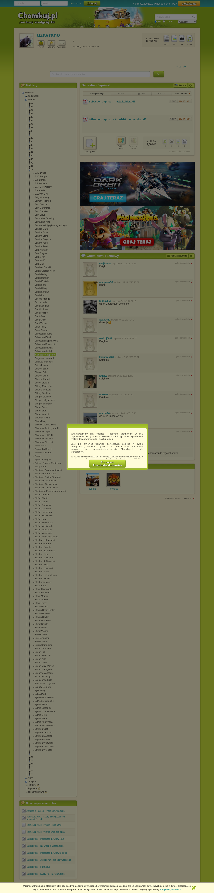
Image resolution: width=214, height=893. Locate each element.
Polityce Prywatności (170, 889)
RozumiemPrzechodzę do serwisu (107, 464)
